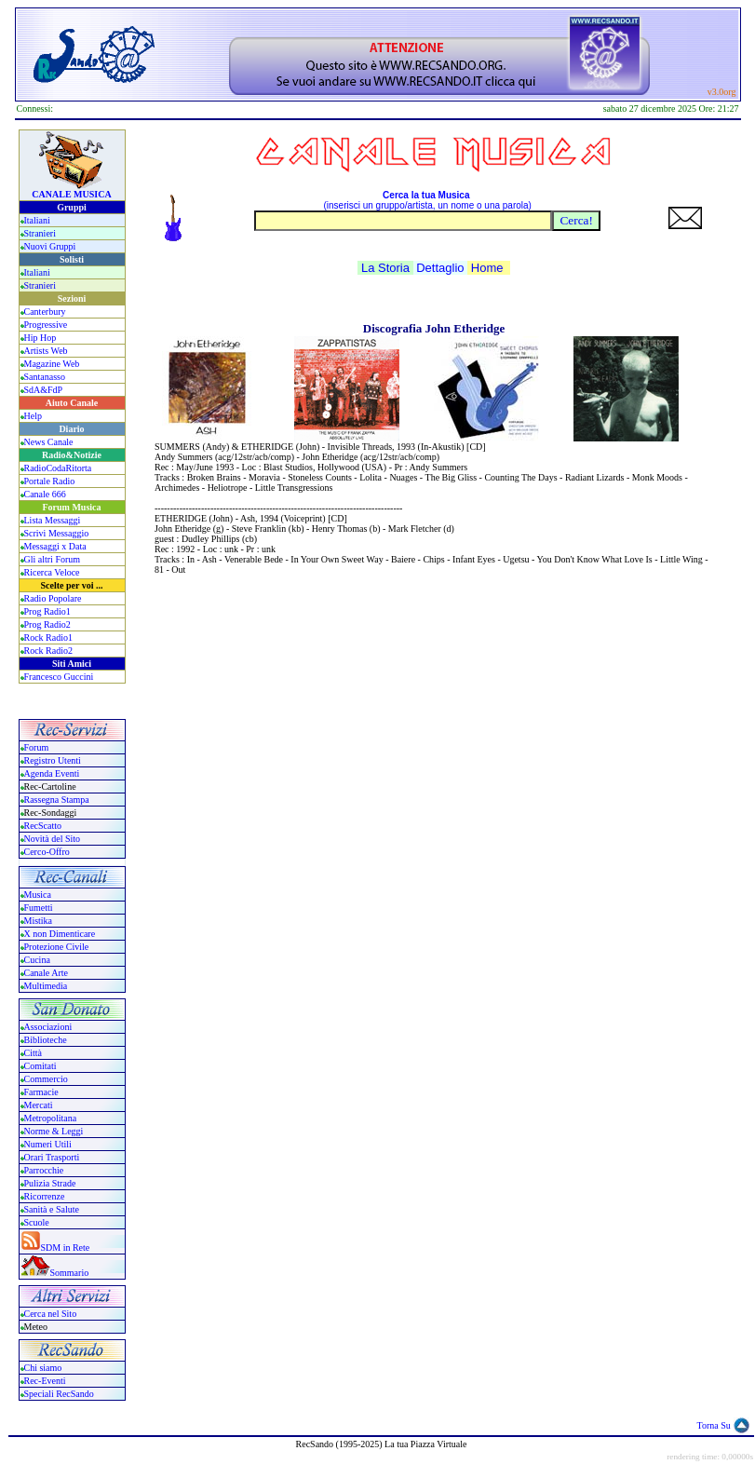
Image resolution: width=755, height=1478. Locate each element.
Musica (37, 894)
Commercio (46, 1079)
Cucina (37, 960)
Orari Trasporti (52, 1157)
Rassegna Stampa (56, 799)
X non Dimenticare (60, 934)
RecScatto (43, 825)
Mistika (38, 920)
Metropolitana (50, 1118)
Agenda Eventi (52, 773)
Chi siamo (43, 1368)
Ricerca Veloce (52, 572)
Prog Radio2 (47, 624)
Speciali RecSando (59, 1394)
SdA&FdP (43, 390)
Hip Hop (40, 337)
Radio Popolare (53, 598)
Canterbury (45, 311)
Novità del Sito (52, 839)
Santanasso (44, 377)
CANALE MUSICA (71, 194)
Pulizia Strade (50, 1183)
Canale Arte (46, 973)
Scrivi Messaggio (56, 533)
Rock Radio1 (49, 637)
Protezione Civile (56, 947)
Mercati (38, 1105)
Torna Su (714, 1425)
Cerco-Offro (47, 852)
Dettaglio (440, 268)
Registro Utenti (52, 760)
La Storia (385, 268)
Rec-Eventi (45, 1381)
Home (487, 268)
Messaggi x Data (55, 546)
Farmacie (41, 1092)
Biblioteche (45, 1040)
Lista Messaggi (52, 520)
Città (33, 1053)
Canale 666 (45, 494)
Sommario (69, 1273)
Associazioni (48, 1027)
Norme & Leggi (54, 1131)
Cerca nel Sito (50, 1314)
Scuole (36, 1222)
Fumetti (38, 907)
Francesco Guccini (59, 676)
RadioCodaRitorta (58, 468)
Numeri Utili (49, 1144)
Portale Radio (49, 481)
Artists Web (46, 351)
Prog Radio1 (47, 611)
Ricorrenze (44, 1196)
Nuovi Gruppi (50, 246)
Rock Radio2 (49, 650)
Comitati (40, 1066)
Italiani (37, 220)
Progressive (46, 324)
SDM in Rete (65, 1247)
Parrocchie (44, 1170)
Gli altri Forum (52, 559)
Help (33, 416)
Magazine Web (52, 364)
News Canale (49, 442)
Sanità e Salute (51, 1209)
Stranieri (40, 233)
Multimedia (46, 986)
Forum (36, 747)
